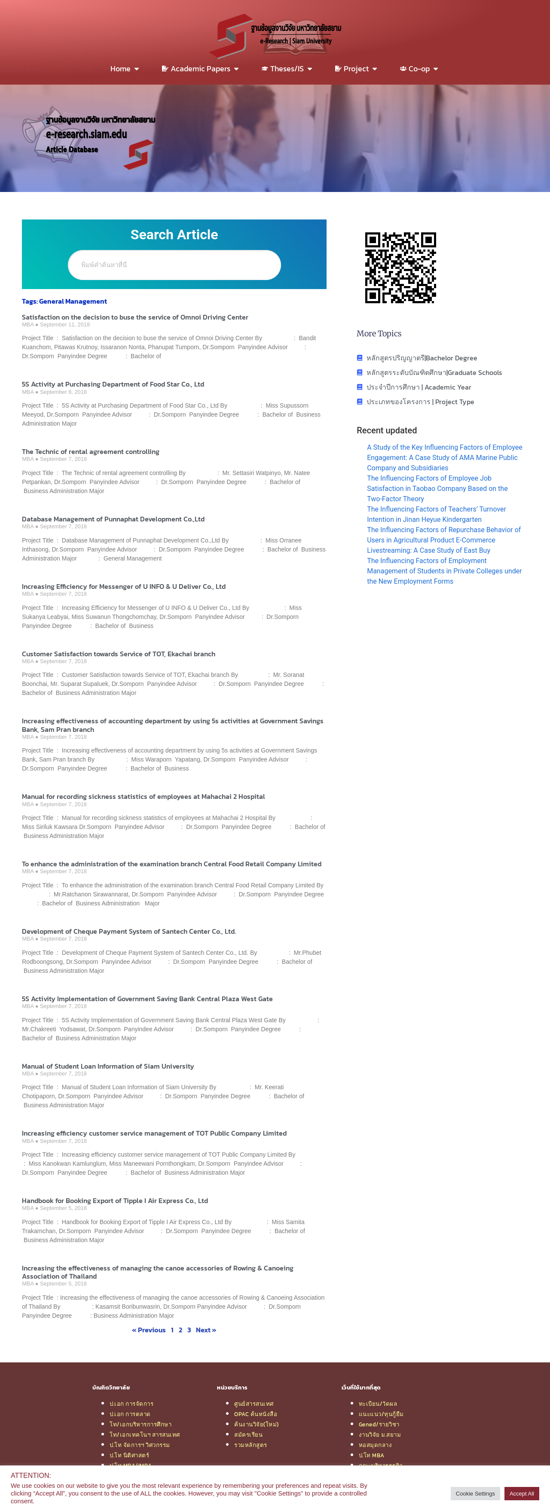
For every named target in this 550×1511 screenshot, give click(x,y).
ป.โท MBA (372, 1455)
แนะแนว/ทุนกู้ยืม (381, 1414)
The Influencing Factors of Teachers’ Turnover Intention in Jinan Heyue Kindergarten (436, 514)
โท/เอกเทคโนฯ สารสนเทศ (145, 1434)
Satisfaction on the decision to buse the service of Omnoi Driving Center (135, 317)
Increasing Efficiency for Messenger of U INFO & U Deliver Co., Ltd (124, 586)
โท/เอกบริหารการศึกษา (140, 1424)
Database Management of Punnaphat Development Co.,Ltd (113, 519)
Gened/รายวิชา (379, 1424)
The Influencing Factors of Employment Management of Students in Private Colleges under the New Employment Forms (444, 571)
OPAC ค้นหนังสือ (255, 1414)
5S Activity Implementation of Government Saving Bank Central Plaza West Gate (147, 998)
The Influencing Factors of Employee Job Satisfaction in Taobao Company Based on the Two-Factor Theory (437, 488)
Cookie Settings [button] (475, 1493)
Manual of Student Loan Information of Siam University (108, 1066)
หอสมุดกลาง (375, 1445)
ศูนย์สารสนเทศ (254, 1403)
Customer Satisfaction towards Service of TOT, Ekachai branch (118, 654)
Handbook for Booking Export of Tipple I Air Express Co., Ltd (115, 1200)
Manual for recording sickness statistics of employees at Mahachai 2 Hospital (143, 796)
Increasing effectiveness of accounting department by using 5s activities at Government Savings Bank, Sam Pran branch (173, 725)
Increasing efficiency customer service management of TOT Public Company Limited (154, 1133)
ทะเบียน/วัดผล (378, 1403)
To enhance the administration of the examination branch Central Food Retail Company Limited (171, 864)
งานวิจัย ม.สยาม (380, 1434)
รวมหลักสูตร (250, 1445)
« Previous (149, 1330)
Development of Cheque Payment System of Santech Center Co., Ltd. (129, 931)
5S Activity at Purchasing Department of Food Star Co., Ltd (113, 384)
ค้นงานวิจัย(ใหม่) (256, 1424)
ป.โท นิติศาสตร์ (129, 1455)
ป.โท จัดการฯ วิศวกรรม (140, 1445)
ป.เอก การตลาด (130, 1414)
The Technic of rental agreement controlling (90, 451)
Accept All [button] (522, 1493)
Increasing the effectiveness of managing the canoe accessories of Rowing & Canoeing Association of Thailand (157, 1272)
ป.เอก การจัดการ (131, 1403)
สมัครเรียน (248, 1434)
